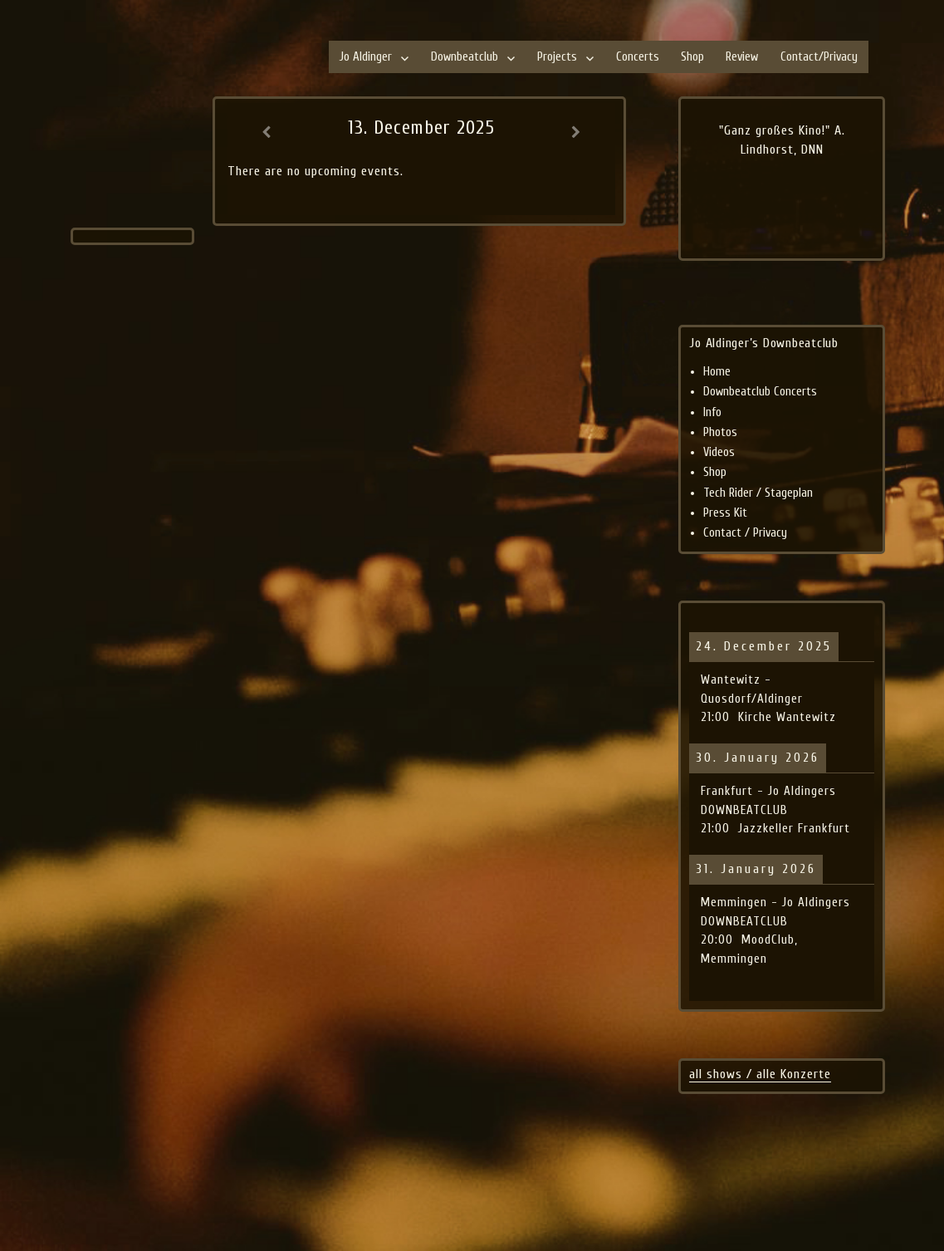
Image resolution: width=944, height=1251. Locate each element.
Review (742, 57)
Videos (719, 452)
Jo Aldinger (366, 57)
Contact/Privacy (819, 57)
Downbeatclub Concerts (760, 392)
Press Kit (725, 513)
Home (717, 372)
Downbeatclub (464, 57)
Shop (692, 57)
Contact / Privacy (745, 533)
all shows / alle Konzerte (760, 1074)
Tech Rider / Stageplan (758, 493)
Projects (557, 57)
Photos (720, 432)
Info (712, 412)
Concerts (637, 57)
